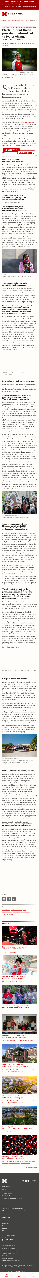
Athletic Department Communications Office (14, 1210)
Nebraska (4, 20)
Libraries (4, 1228)
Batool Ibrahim (6, 910)
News (3, 1233)
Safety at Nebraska (7, 1258)
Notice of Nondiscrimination (9, 1253)
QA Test (18, 1266)
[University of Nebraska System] (34, 1181)
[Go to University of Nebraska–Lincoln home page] (4, 14)
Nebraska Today (15, 14)
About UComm (8, 1193)
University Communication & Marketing (12, 1208)
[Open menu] (6, 1275)
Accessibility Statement (8, 1248)
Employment (5, 1223)
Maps (3, 1230)
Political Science (25, 912)
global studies (16, 912)
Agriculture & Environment (17, 1069)
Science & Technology (16, 981)
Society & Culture (14, 1011)
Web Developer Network (8, 1266)
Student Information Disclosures (11, 1260)
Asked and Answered (8, 914)
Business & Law (31, 1069)
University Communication (14, 20)
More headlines (31, 1167)
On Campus (13, 952)
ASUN (24, 910)
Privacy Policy (5, 1256)
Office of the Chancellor (8, 1235)
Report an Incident (7, 1239)
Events (4, 1225)
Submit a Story (8, 1195)
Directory (4, 1221)
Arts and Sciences (7, 912)
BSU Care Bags (29, 122)
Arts (11, 1040)
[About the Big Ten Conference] (25, 1181)
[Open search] (19, 1275)
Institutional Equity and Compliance (11, 1251)
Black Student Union (16, 910)
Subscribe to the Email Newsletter (13, 1198)
